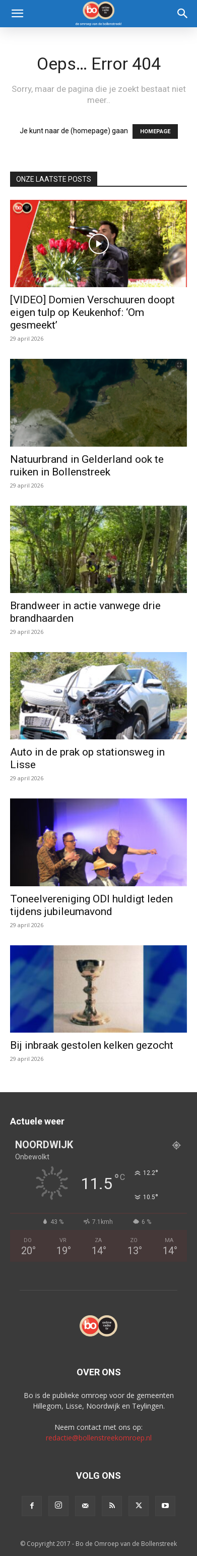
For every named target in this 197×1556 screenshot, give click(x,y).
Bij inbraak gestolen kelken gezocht (91, 1045)
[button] (17, 13)
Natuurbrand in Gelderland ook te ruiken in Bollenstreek (87, 465)
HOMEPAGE (155, 131)
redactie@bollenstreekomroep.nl (99, 1437)
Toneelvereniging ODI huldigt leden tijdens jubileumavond (91, 905)
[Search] (183, 13)
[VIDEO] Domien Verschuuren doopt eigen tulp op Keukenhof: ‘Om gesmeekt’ (92, 312)
